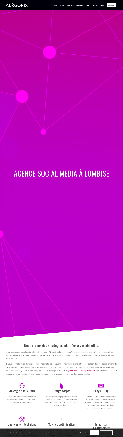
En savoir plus (106, 432)
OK (94, 432)
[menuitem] (55, 5)
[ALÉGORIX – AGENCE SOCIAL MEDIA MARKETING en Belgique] (17, 5)
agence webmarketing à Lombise (81, 370)
